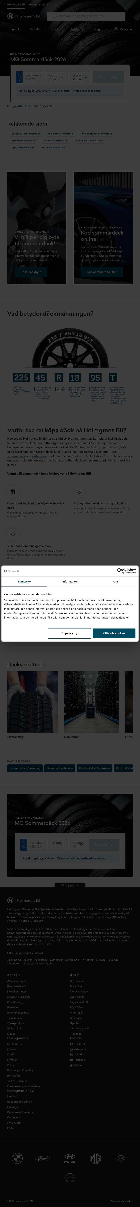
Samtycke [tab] (24, 581)
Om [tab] (115, 581)
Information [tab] (70, 581)
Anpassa (69, 633)
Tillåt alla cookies (114, 633)
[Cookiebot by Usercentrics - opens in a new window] (120, 571)
